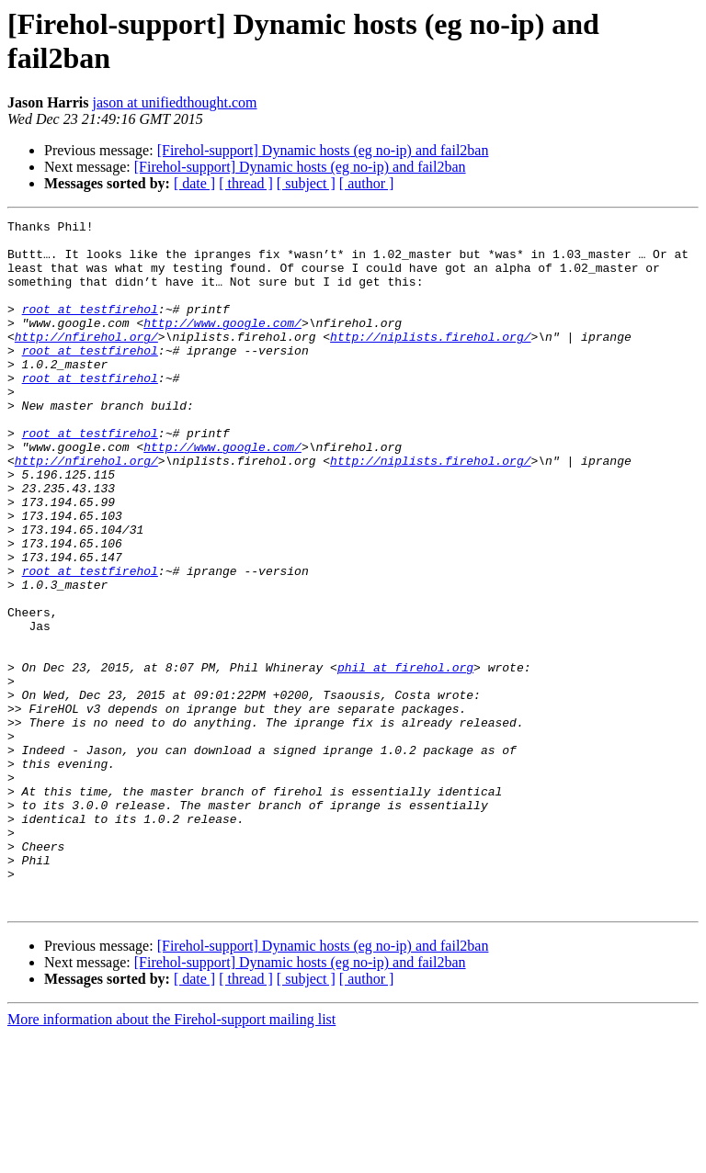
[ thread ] (246, 183)
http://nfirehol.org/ (86, 361)
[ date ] (194, 183)
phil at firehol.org (405, 758)
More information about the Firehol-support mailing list (171, 1157)
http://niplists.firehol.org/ (430, 361)
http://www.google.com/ (222, 344)
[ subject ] (306, 183)
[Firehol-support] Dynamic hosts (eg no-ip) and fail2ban (323, 150)
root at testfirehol (90, 328)
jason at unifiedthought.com (174, 102)
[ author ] (366, 183)
